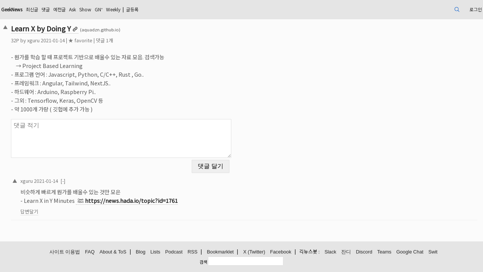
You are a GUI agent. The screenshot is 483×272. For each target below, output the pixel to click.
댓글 (103, 9)
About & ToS (113, 252)
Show (149, 9)
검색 (203, 262)
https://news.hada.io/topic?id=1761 (177, 196)
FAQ (90, 252)
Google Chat (409, 252)
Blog (141, 252)
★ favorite (127, 40)
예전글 (118, 9)
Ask (133, 9)
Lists (155, 252)
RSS (192, 252)
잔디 (346, 252)
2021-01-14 (92, 175)
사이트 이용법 (64, 252)
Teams (384, 252)
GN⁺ (164, 9)
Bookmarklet (220, 252)
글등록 (205, 9)
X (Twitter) (254, 252)
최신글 (87, 9)
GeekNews (63, 9)
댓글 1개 (151, 40)
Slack (330, 252)
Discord (364, 252)
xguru (80, 40)
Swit (432, 252)
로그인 (426, 9)
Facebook (280, 252)
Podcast (174, 252)
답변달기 (76, 206)
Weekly (182, 9)
